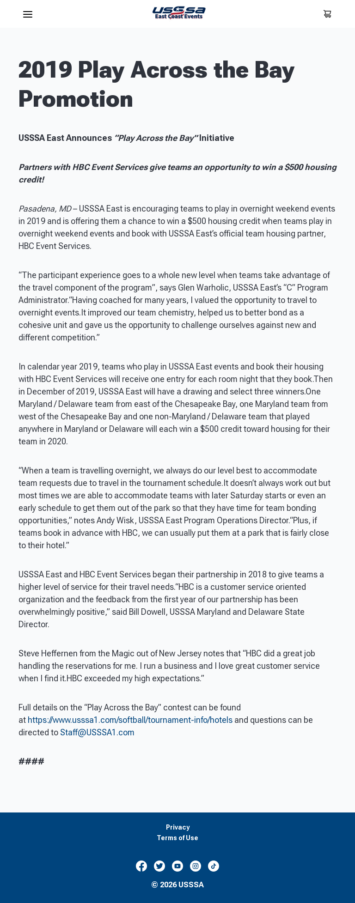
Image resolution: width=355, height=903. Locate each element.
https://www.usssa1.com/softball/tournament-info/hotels (130, 720)
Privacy (178, 827)
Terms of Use (177, 838)
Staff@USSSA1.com (97, 732)
